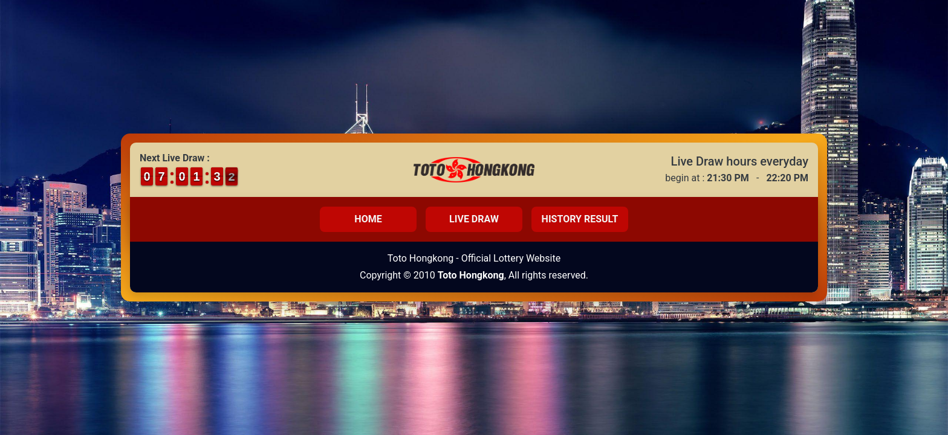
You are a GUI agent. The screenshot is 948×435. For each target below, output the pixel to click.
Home (367, 219)
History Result (580, 219)
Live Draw (474, 219)
